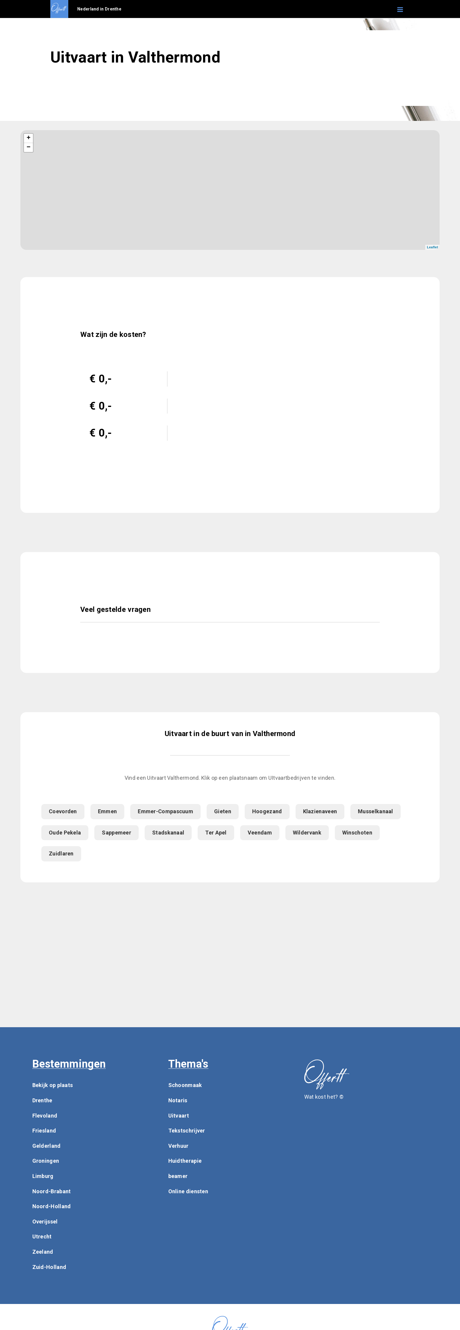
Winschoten (357, 832)
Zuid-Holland (49, 1267)
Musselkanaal (375, 811)
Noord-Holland (51, 1206)
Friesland (44, 1130)
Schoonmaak (185, 1085)
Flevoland (45, 1115)
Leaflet (432, 247)
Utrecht (42, 1236)
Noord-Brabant (51, 1191)
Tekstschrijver (186, 1130)
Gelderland (46, 1146)
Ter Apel (215, 832)
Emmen (107, 811)
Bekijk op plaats (52, 1085)
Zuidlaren (61, 853)
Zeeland (42, 1252)
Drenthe (42, 1100)
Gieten (222, 811)
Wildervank (307, 832)
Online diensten (188, 1191)
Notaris (177, 1100)
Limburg (43, 1176)
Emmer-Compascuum (165, 811)
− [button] (29, 147)
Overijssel (45, 1221)
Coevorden (63, 811)
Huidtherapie (185, 1161)
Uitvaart (178, 1115)
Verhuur (178, 1146)
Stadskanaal (168, 832)
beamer (178, 1176)
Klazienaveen (320, 811)
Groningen (45, 1161)
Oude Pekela (65, 832)
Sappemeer (116, 832)
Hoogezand (267, 811)
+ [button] (29, 138)
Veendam (260, 832)
